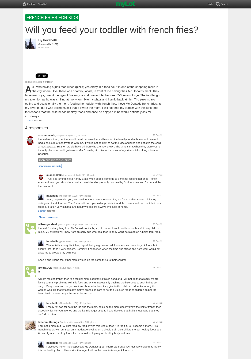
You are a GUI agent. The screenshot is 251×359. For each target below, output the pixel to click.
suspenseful (46, 135)
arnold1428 (45, 267)
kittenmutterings (48, 322)
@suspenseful (61, 135)
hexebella (50, 40)
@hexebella (44, 44)
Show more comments (48, 217)
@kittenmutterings (68, 322)
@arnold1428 (59, 268)
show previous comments (50, 166)
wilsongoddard (47, 224)
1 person (29, 120)
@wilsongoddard (66, 224)
